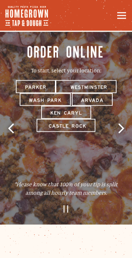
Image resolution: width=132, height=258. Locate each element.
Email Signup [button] (66, 249)
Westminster (86, 87)
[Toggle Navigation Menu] (121, 15)
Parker (35, 87)
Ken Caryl (66, 113)
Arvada (92, 100)
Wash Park (45, 100)
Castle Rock (66, 126)
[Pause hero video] (66, 209)
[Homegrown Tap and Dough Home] (30, 15)
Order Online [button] (66, 230)
